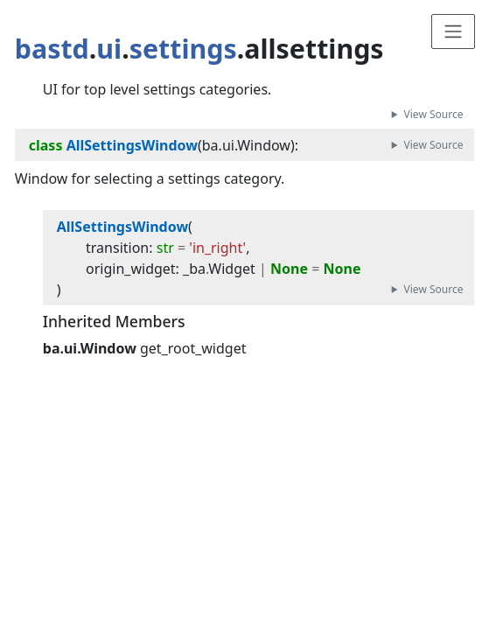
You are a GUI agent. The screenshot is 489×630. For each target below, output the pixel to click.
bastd (52, 48)
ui (109, 48)
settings (183, 48)
